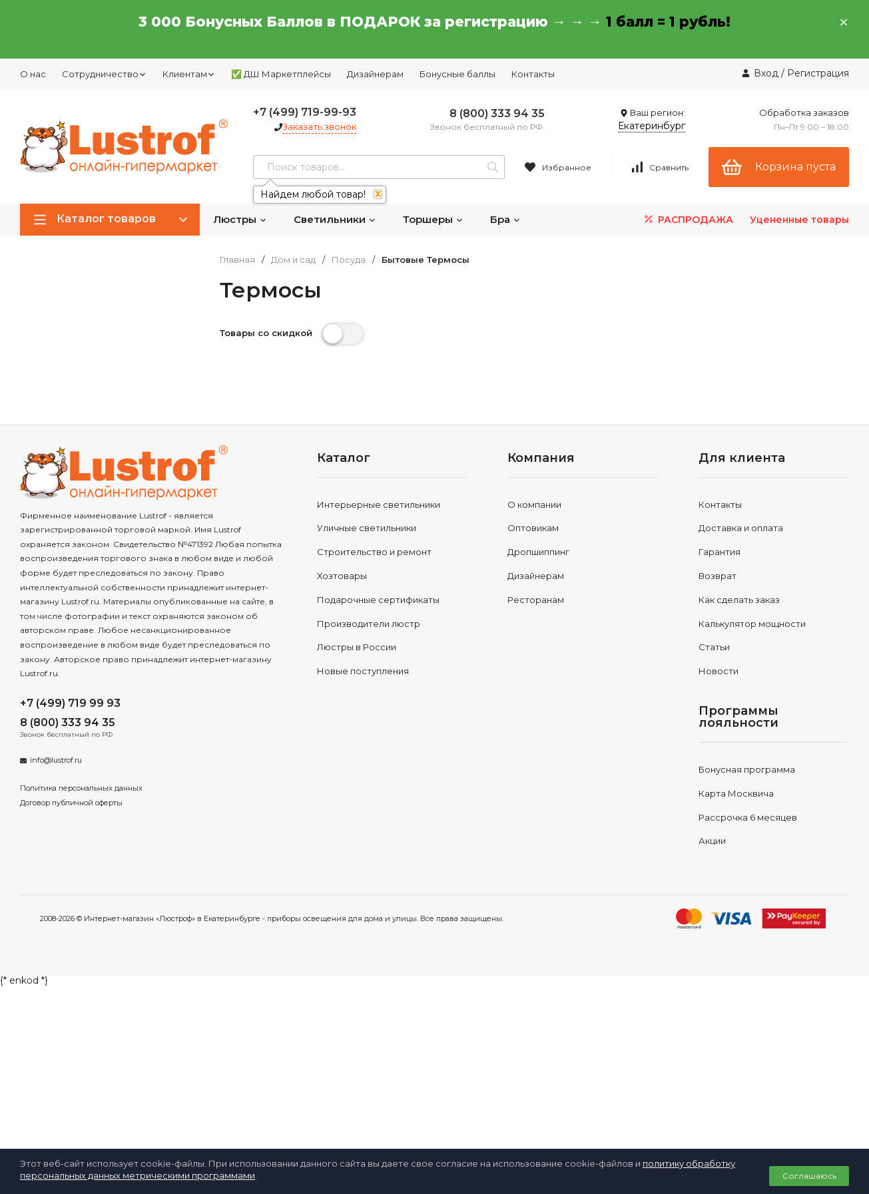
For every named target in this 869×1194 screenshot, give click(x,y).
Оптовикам (533, 527)
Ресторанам (535, 599)
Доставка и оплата (741, 527)
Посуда (349, 260)
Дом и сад (293, 260)
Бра (505, 219)
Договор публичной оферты (71, 802)
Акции (712, 840)
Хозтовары (342, 575)
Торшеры (433, 219)
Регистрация (818, 73)
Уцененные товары (799, 220)
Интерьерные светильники (378, 504)
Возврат (717, 575)
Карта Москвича (736, 793)
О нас (33, 74)
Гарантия (719, 551)
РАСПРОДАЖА (687, 219)
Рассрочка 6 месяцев (748, 817)
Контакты (533, 74)
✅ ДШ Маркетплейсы (281, 74)
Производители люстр (368, 623)
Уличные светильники (366, 527)
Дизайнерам (375, 74)
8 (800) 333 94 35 (497, 113)
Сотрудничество (104, 74)
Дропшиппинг (538, 551)
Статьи (714, 647)
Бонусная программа (747, 769)
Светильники (335, 219)
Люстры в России (356, 647)
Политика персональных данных (81, 788)
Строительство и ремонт (374, 551)
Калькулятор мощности (752, 623)
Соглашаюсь (809, 1176)
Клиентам (188, 74)
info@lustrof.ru (56, 760)
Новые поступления (363, 671)
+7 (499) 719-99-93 (304, 112)
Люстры (240, 219)
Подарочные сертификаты (378, 599)
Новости (718, 671)
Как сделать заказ (739, 599)
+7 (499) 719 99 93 (70, 703)
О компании (534, 504)
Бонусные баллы (457, 74)
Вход (766, 73)
